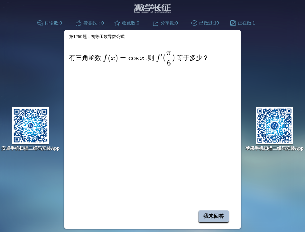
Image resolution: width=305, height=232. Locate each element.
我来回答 (213, 216)
